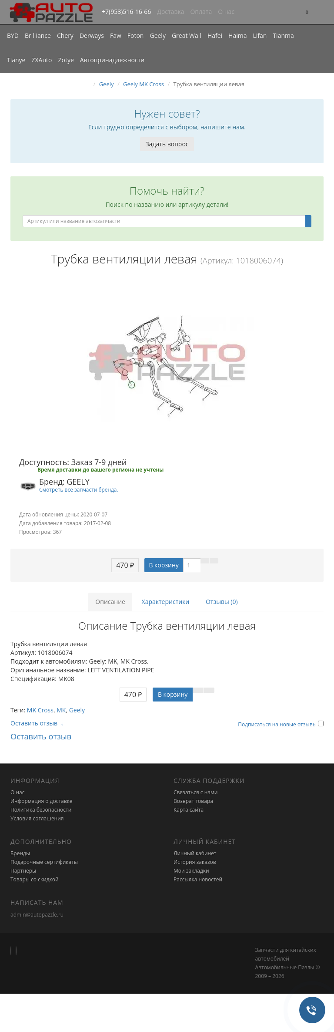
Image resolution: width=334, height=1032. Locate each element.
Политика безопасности (40, 809)
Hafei (214, 35)
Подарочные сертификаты (44, 862)
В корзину (163, 565)
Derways (92, 35)
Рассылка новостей (198, 879)
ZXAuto (42, 60)
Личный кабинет (195, 853)
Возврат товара (193, 801)
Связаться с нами (195, 792)
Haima (237, 35)
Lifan (260, 35)
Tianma (283, 35)
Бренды (20, 853)
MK (61, 710)
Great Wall (186, 35)
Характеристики (166, 601)
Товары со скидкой (34, 879)
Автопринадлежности (112, 60)
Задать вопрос (166, 144)
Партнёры (23, 870)
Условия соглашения (36, 818)
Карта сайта (189, 809)
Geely (157, 35)
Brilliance (38, 35)
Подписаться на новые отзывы (278, 724)
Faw (115, 35)
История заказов (195, 862)
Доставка (170, 11)
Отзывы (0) (222, 601)
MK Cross (40, 710)
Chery (65, 35)
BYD (13, 35)
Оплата (201, 11)
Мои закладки (191, 870)
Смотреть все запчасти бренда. (78, 489)
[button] (307, 12)
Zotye (65, 60)
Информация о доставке (41, 801)
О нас (226, 11)
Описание (110, 601)
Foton (135, 35)
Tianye (16, 60)
